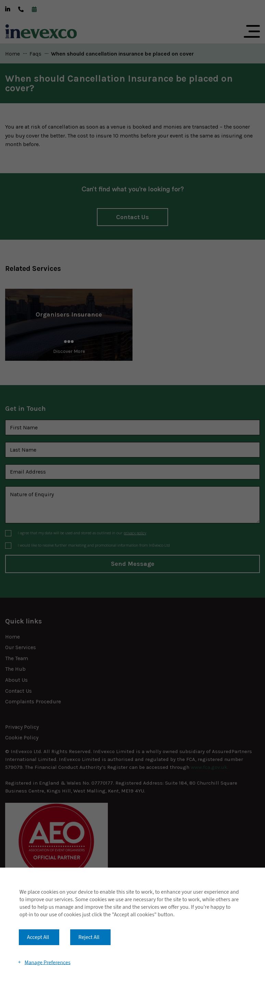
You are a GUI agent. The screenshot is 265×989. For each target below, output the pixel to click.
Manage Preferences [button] (48, 962)
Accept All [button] (38, 937)
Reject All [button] (88, 937)
